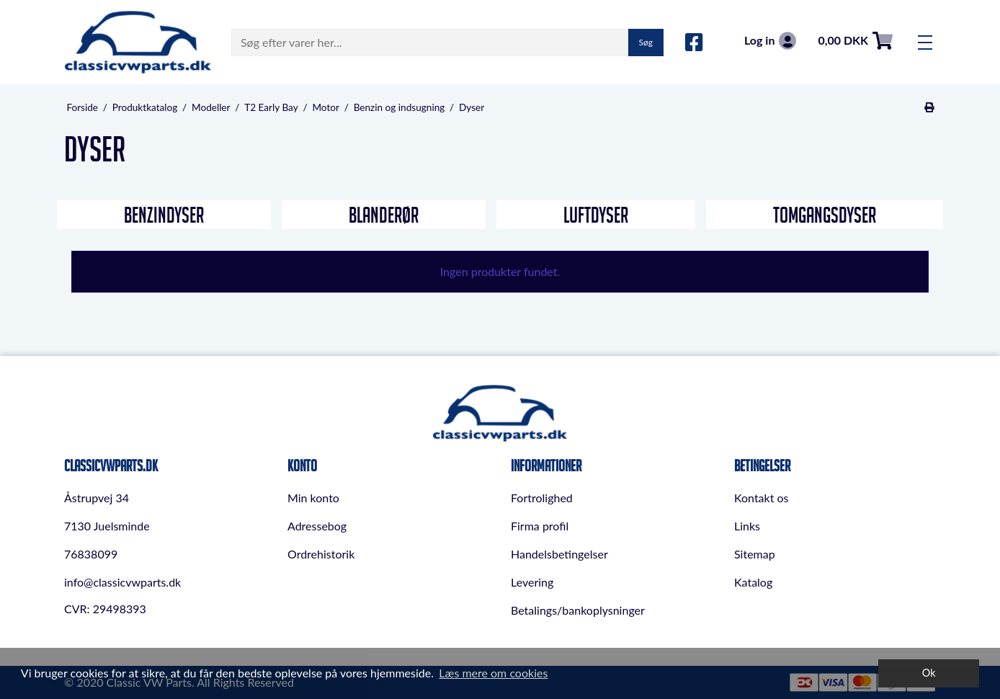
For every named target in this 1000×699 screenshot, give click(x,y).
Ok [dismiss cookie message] (929, 673)
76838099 (90, 554)
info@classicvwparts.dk (122, 582)
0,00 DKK (855, 41)
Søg (646, 42)
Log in (770, 41)
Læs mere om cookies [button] (493, 673)
